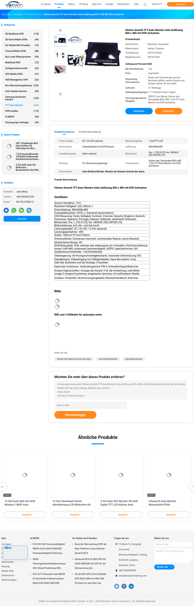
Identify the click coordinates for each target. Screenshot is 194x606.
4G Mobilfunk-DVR (22, 33)
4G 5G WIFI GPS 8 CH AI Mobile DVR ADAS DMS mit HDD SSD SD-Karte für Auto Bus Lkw (90, 578)
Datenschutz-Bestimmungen (9, 577)
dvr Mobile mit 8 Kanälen (22, 45)
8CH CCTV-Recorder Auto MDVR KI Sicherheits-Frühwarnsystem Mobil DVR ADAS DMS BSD (49, 578)
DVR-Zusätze (22, 111)
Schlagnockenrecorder (22, 68)
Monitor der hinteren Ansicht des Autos (74, 359)
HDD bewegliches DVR (22, 79)
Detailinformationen (64, 132)
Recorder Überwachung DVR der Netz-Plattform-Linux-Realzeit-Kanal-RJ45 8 (91, 548)
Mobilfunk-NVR (22, 62)
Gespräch (180, 4)
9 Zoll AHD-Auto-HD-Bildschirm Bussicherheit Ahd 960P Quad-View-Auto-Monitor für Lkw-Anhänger (28, 167)
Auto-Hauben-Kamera (22, 91)
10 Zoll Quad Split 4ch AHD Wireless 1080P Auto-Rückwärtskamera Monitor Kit (21, 505)
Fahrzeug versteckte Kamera (22, 98)
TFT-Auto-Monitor (22, 105)
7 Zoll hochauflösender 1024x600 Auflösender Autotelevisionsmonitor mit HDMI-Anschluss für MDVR (28, 156)
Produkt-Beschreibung (90, 132)
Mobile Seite (8, 571)
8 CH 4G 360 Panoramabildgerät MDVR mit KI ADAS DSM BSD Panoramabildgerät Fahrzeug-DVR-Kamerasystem (49, 549)
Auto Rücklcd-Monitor (108, 359)
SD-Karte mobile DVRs (22, 39)
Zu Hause (6, 544)
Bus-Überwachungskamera (22, 85)
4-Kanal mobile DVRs (22, 51)
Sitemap (6, 566)
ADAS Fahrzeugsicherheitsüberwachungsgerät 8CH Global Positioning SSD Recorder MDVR (49, 564)
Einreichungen (75, 415)
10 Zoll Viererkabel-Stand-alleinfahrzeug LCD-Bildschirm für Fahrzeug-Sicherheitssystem (71, 505)
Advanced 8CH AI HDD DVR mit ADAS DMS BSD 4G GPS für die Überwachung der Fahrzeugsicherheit (90, 564)
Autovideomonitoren (133, 359)
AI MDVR (22, 116)
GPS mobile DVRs (22, 74)
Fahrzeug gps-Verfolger (22, 122)
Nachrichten (8, 562)
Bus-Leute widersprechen (22, 56)
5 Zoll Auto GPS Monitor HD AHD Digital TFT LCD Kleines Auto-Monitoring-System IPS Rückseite (119, 505)
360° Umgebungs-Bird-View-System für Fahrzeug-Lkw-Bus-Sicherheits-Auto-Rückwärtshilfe (27, 146)
